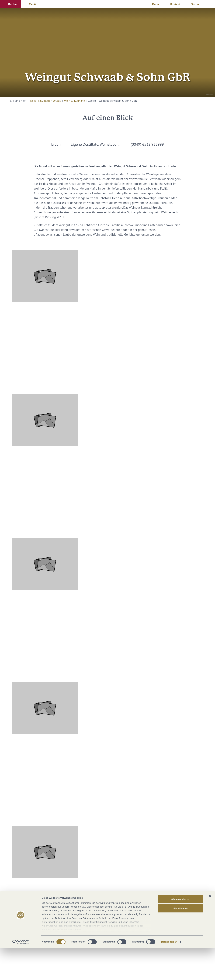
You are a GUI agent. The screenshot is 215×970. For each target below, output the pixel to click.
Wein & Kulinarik (74, 100)
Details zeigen (169, 963)
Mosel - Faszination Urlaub (44, 100)
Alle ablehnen (180, 930)
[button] (10, 4)
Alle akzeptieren (180, 921)
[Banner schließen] (210, 918)
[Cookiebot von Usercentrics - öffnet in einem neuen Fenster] (21, 963)
